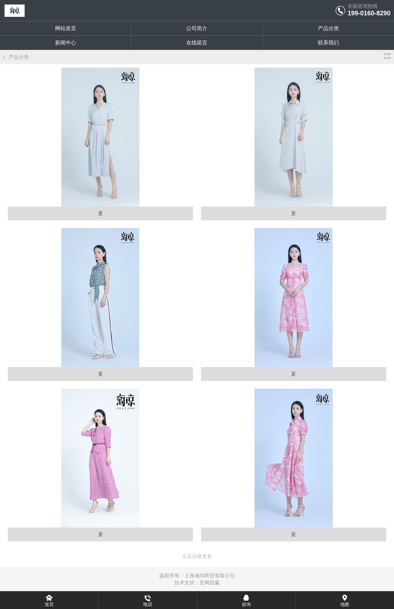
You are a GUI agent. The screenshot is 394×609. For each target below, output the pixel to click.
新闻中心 (65, 42)
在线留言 (196, 42)
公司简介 (196, 28)
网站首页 (65, 28)
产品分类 (328, 28)
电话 (147, 604)
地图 (344, 604)
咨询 (246, 604)
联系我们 (328, 42)
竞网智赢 (210, 582)
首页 (49, 604)
